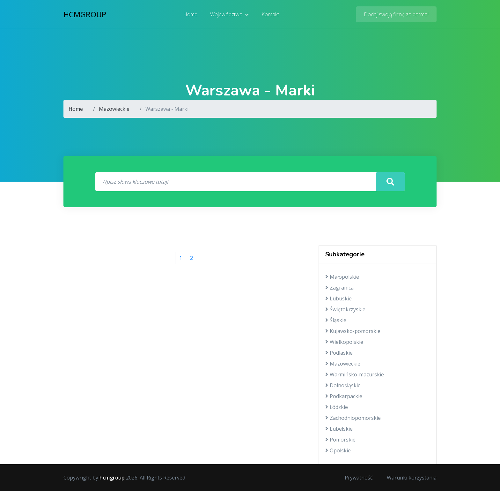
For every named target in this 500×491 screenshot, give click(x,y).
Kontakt (270, 14)
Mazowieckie (114, 108)
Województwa (229, 14)
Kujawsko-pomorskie (352, 331)
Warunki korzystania (412, 477)
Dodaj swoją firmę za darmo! (396, 14)
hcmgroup (84, 14)
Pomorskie (340, 439)
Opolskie (338, 450)
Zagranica (339, 287)
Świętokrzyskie (345, 309)
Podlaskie (339, 352)
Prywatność (359, 477)
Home (190, 14)
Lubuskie (338, 298)
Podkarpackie (343, 396)
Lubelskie (339, 428)
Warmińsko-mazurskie (354, 374)
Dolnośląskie (343, 385)
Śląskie (335, 320)
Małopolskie (342, 276)
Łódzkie (336, 407)
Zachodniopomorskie (353, 417)
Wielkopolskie (344, 341)
